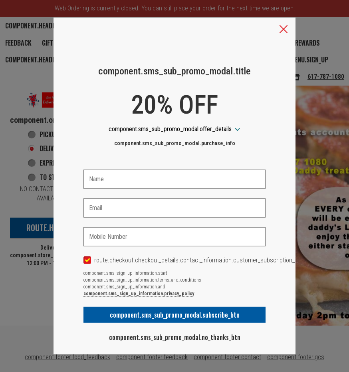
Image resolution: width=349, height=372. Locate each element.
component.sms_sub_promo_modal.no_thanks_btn (174, 337)
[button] (284, 30)
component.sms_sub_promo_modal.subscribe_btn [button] (175, 315)
